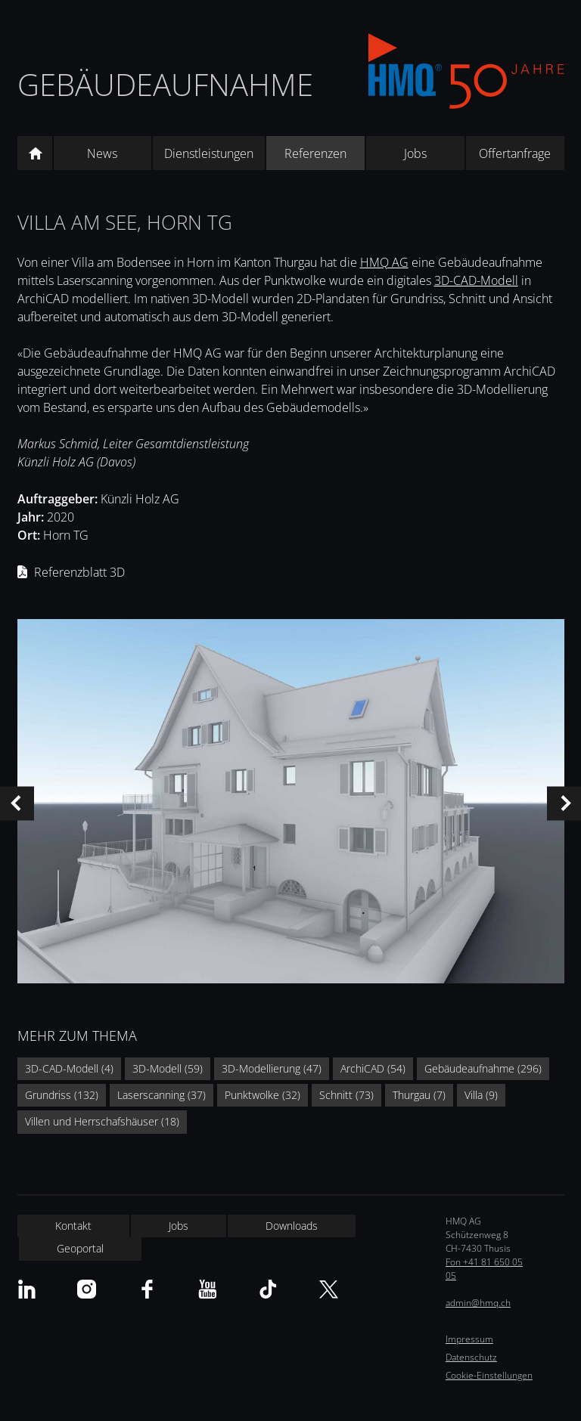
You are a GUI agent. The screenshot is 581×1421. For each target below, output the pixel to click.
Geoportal (80, 1248)
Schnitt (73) (346, 1095)
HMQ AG (384, 262)
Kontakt (73, 1225)
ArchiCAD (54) (372, 1068)
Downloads (292, 1225)
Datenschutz (471, 1357)
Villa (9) (481, 1095)
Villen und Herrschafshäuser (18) (102, 1121)
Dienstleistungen (208, 153)
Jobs (415, 153)
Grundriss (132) (61, 1095)
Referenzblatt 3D (79, 572)
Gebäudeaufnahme (165, 84)
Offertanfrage (515, 153)
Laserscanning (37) (161, 1095)
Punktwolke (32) (262, 1095)
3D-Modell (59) (167, 1068)
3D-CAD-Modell (476, 280)
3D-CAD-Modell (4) (69, 1068)
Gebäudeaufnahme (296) (483, 1068)
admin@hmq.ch (478, 1302)
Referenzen (315, 153)
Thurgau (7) (419, 1095)
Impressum (469, 1339)
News (102, 153)
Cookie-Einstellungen (489, 1375)
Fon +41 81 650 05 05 (484, 1268)
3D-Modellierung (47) (272, 1068)
